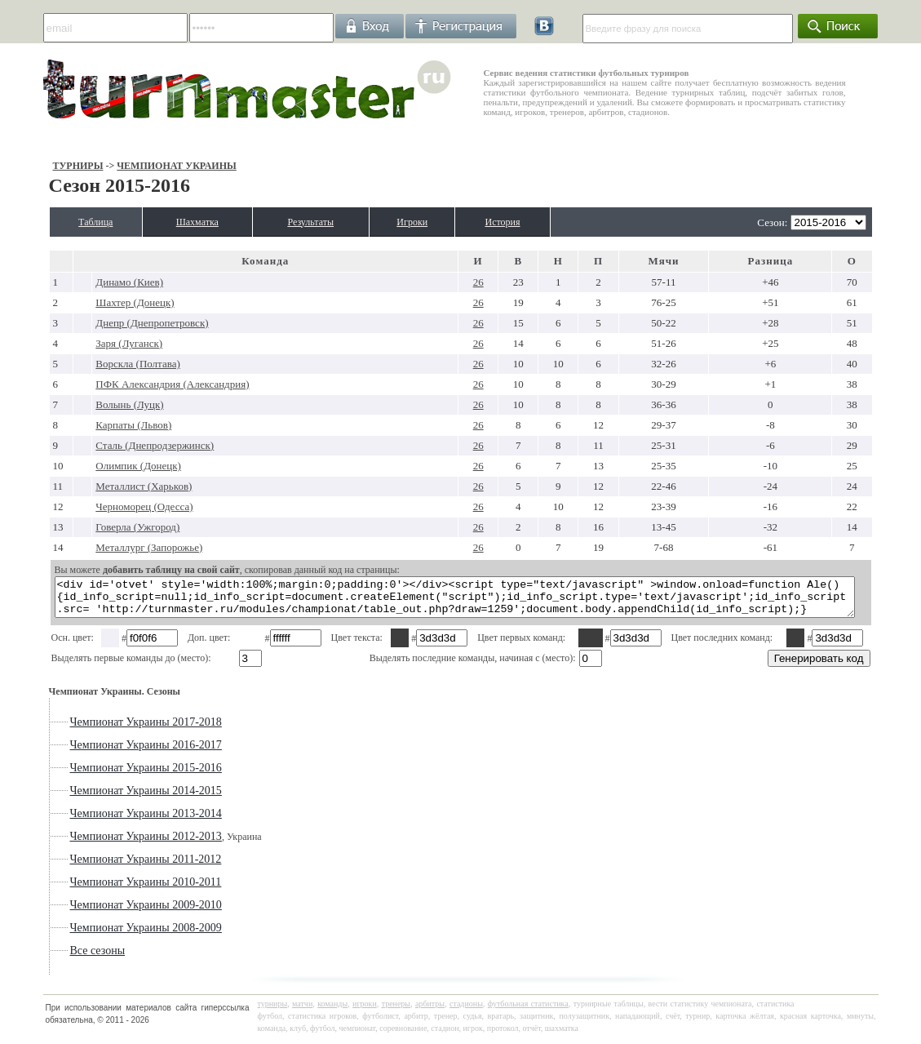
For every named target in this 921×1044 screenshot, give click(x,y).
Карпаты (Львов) (93, 425)
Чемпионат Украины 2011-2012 (103, 866)
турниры (273, 1010)
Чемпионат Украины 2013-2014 (103, 821)
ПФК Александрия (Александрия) (131, 384)
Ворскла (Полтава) (97, 364)
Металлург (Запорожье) (108, 547)
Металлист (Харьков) (103, 486)
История (537, 222)
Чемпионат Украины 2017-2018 (103, 729)
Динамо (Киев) (88, 282)
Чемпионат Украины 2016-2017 (103, 752)
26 (479, 282)
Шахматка (179, 222)
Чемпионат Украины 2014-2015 (103, 798)
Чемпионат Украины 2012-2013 (103, 843)
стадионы (466, 1010)
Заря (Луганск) (88, 343)
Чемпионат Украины (134, 165)
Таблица (60, 222)
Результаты (313, 222)
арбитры (430, 1010)
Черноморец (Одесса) (103, 506)
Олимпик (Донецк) (97, 466)
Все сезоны (54, 958)
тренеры (396, 1010)
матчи (302, 1010)
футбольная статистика (528, 1010)
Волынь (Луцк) (88, 404)
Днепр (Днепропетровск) (111, 323)
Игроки (431, 222)
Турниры (35, 165)
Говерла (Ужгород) (97, 527)
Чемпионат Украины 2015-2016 (103, 775)
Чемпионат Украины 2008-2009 (103, 935)
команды (332, 1010)
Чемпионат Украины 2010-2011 (103, 889)
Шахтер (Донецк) (94, 302)
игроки (364, 1010)
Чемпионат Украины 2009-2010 (103, 912)
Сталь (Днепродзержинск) (114, 445)
